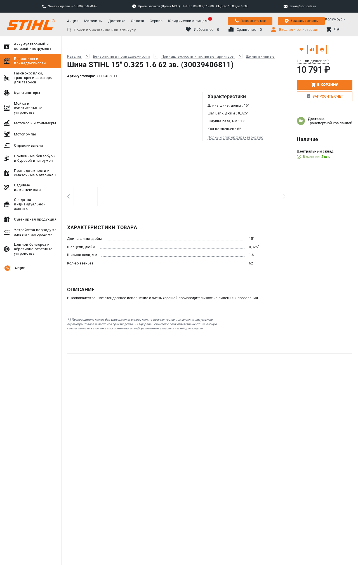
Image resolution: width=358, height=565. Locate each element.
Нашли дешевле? (313, 61)
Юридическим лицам (188, 21)
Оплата (137, 21)
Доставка (117, 21)
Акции (73, 21)
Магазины (93, 21)
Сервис (156, 21)
